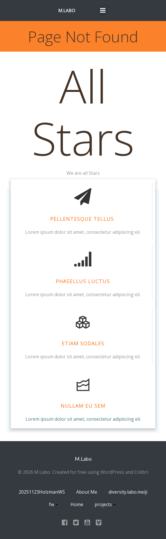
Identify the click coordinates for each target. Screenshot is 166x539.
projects (106, 504)
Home (77, 504)
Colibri (141, 472)
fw (54, 504)
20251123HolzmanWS (42, 492)
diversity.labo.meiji (127, 492)
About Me (86, 492)
